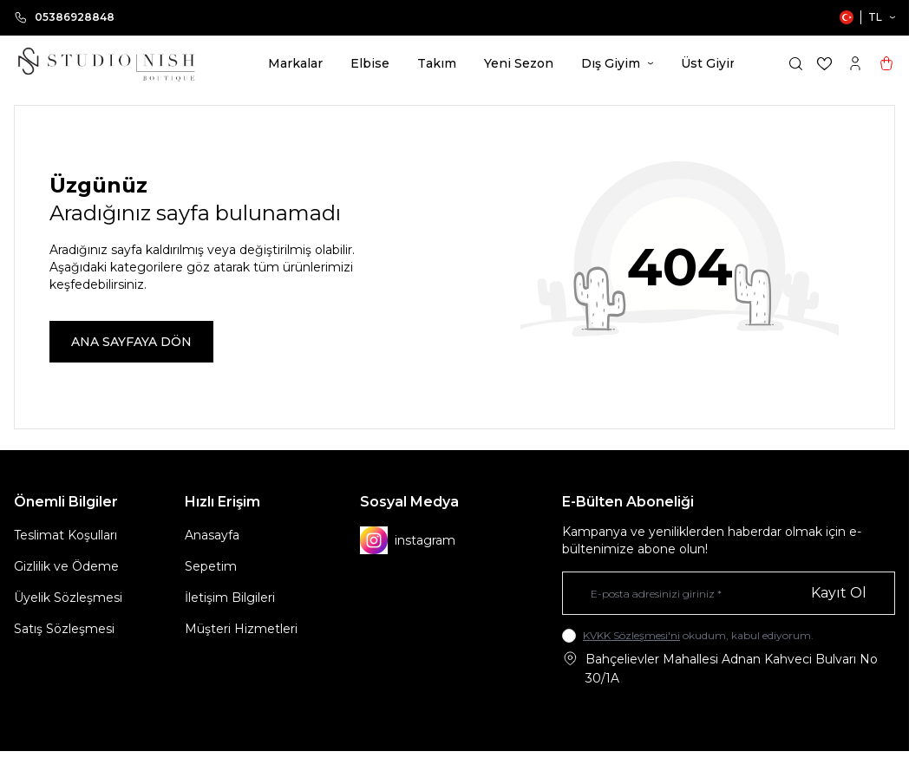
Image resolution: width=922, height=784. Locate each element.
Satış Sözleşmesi (64, 629)
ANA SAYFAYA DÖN (131, 342)
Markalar (295, 63)
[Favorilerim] (824, 63)
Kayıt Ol (838, 593)
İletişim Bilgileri (230, 597)
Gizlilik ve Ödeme (66, 566)
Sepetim (211, 566)
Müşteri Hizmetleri (241, 629)
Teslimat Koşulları (65, 535)
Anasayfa (212, 535)
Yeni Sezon (518, 63)
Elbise (369, 63)
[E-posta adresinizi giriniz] (728, 593)
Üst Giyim (718, 63)
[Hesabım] (855, 63)
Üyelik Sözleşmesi (68, 597)
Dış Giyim (617, 63)
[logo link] (106, 63)
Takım (436, 63)
